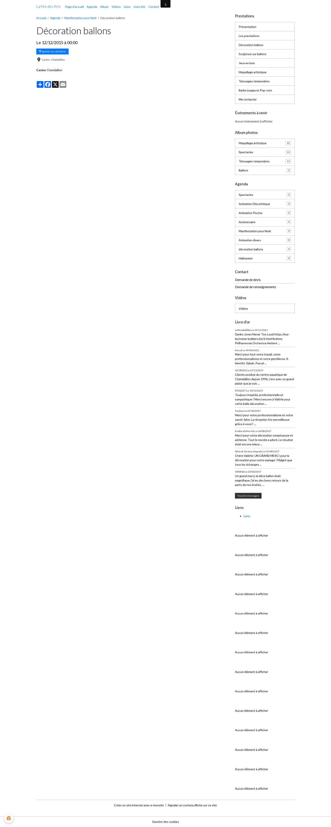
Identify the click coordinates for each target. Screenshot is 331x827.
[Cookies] (9, 818)
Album (104, 6)
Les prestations (249, 36)
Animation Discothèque (265, 204)
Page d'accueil (74, 6)
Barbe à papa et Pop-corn (255, 90)
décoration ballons (265, 249)
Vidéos (116, 6)
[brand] (48, 6)
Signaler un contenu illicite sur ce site (192, 805)
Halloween (265, 258)
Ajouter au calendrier (52, 51)
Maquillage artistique (252, 72)
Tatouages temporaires (254, 81)
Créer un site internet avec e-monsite (139, 805)
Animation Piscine (265, 213)
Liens (127, 6)
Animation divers (265, 240)
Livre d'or (139, 6)
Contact (153, 6)
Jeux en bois (247, 63)
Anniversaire (265, 222)
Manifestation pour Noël (80, 18)
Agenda (92, 6)
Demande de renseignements (255, 287)
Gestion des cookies (165, 821)
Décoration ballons (251, 45)
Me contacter (248, 99)
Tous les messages (248, 495)
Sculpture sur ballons (252, 54)
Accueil (41, 18)
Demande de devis (248, 280)
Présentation (247, 26)
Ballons (265, 170)
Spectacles (265, 152)
